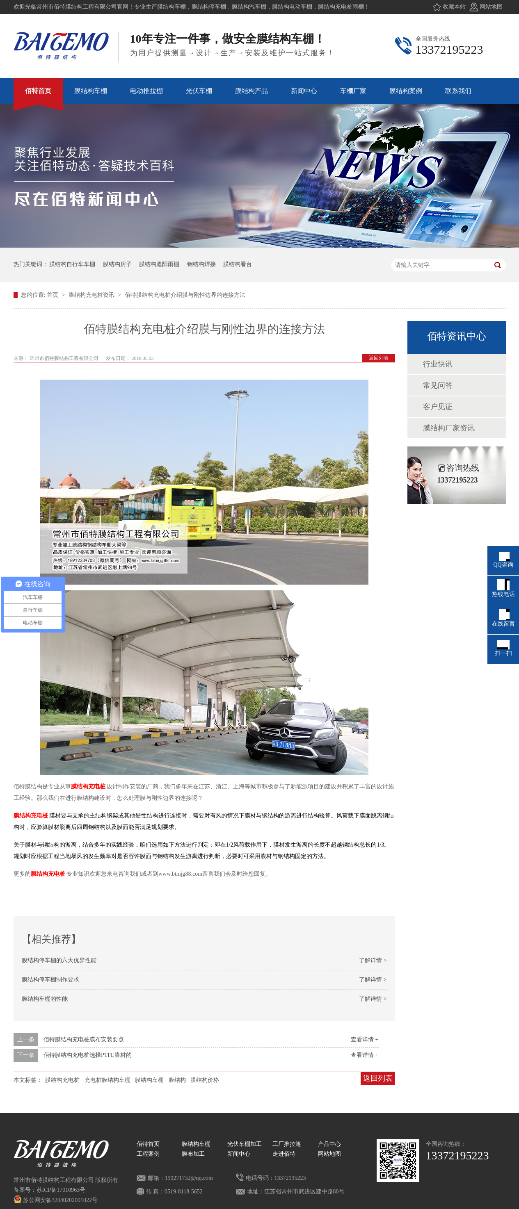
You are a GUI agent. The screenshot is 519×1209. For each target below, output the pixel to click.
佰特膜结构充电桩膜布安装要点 (83, 1039)
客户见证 (438, 407)
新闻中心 (238, 1154)
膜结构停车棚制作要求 (50, 980)
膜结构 (177, 1080)
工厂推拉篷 (286, 1144)
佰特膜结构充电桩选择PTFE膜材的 (87, 1055)
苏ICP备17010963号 (61, 1190)
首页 (53, 295)
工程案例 (148, 1154)
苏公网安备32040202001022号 (56, 1200)
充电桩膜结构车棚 (107, 1080)
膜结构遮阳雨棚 (159, 264)
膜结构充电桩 (88, 786)
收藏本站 (454, 7)
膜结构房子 (117, 264)
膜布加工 (193, 1154)
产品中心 (329, 1144)
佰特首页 (148, 1144)
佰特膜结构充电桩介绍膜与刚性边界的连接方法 (185, 295)
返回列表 (379, 358)
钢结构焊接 (201, 264)
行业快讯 (438, 364)
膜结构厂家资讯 (449, 428)
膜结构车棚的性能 (45, 999)
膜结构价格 (204, 1080)
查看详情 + (364, 1039)
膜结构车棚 (149, 1080)
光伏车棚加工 (244, 1144)
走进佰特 (283, 1154)
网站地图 (491, 7)
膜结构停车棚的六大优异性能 (59, 960)
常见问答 (438, 385)
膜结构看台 (237, 264)
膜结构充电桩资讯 (92, 295)
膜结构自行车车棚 (72, 264)
